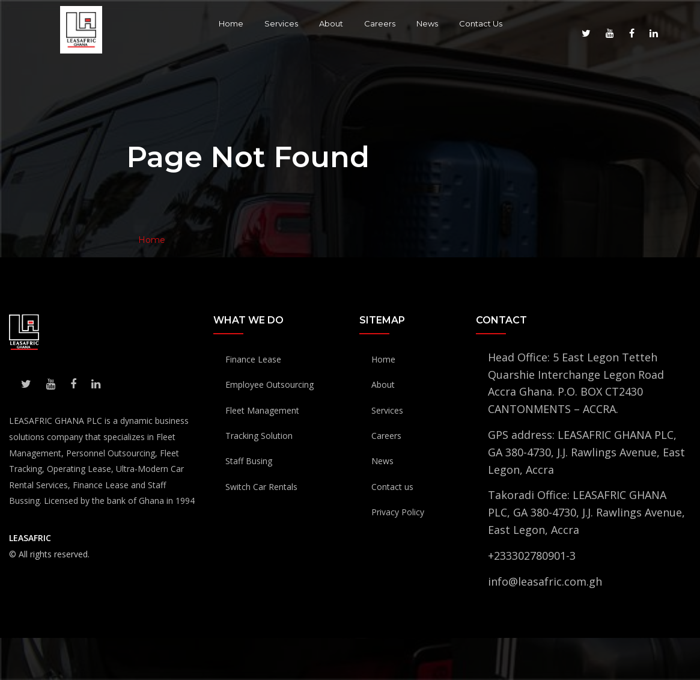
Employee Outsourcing (269, 384)
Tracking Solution (259, 435)
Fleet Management (262, 410)
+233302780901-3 (532, 555)
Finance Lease (253, 359)
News (427, 23)
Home (231, 23)
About (331, 23)
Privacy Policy (397, 512)
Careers (379, 23)
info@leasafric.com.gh (545, 581)
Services (281, 23)
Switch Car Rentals (261, 486)
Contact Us (480, 23)
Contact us (392, 486)
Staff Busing (248, 461)
